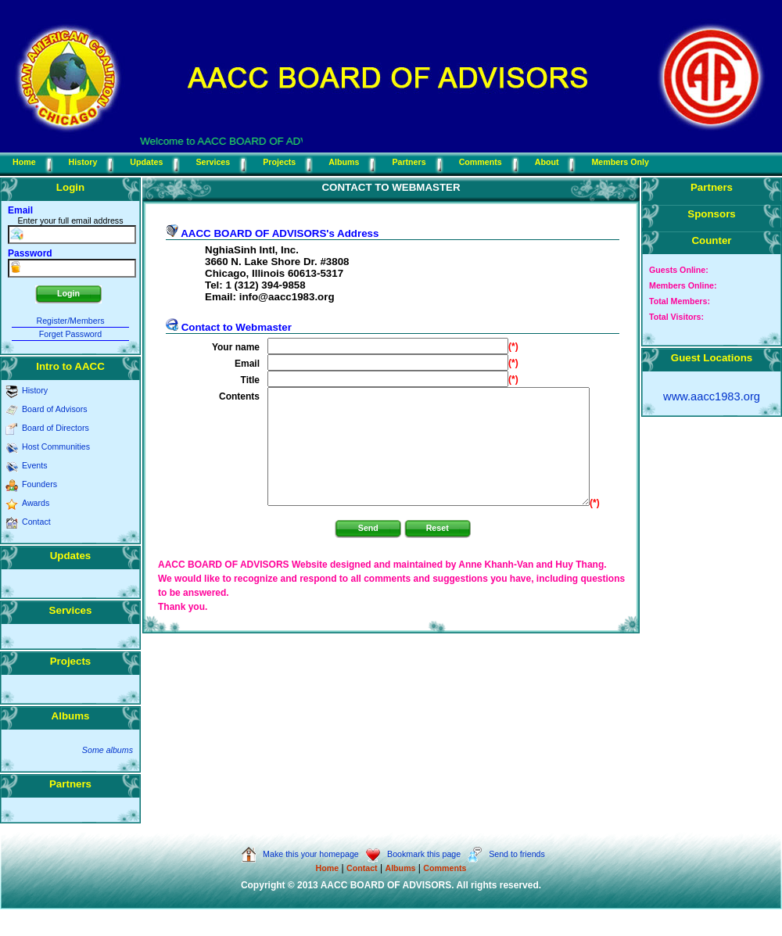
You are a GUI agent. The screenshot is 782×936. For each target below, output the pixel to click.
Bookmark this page (414, 854)
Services (213, 162)
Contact (36, 521)
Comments (480, 162)
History (83, 162)
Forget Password (70, 334)
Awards (35, 502)
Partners (408, 162)
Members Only (619, 162)
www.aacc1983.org (711, 396)
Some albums (107, 750)
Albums (343, 162)
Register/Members (70, 320)
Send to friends (506, 854)
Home (24, 162)
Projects (279, 162)
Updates (146, 162)
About (547, 162)
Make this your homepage (300, 854)
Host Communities (56, 446)
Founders (39, 484)
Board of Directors (55, 427)
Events (35, 465)
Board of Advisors (55, 409)
